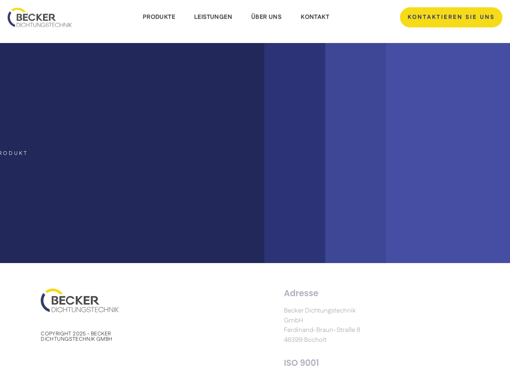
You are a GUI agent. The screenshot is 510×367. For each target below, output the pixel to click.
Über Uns (266, 15)
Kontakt (315, 15)
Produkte (159, 15)
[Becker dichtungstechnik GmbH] (40, 14)
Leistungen (213, 15)
